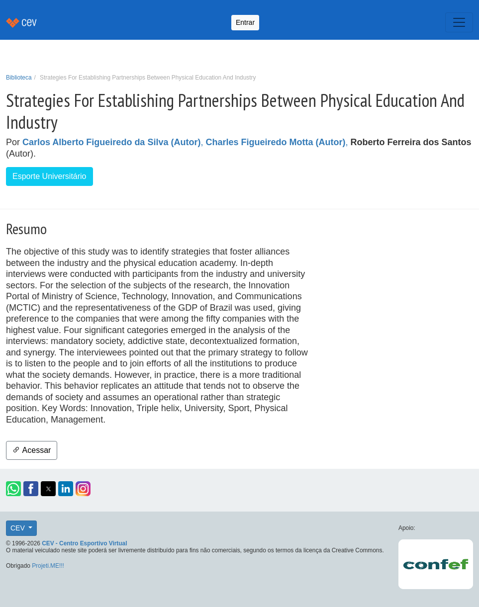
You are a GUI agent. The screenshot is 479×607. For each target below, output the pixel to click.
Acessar (31, 450)
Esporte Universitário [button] (49, 176)
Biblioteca (19, 77)
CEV (18, 528)
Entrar (245, 22)
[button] (13, 488)
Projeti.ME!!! (48, 565)
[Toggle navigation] (459, 22)
